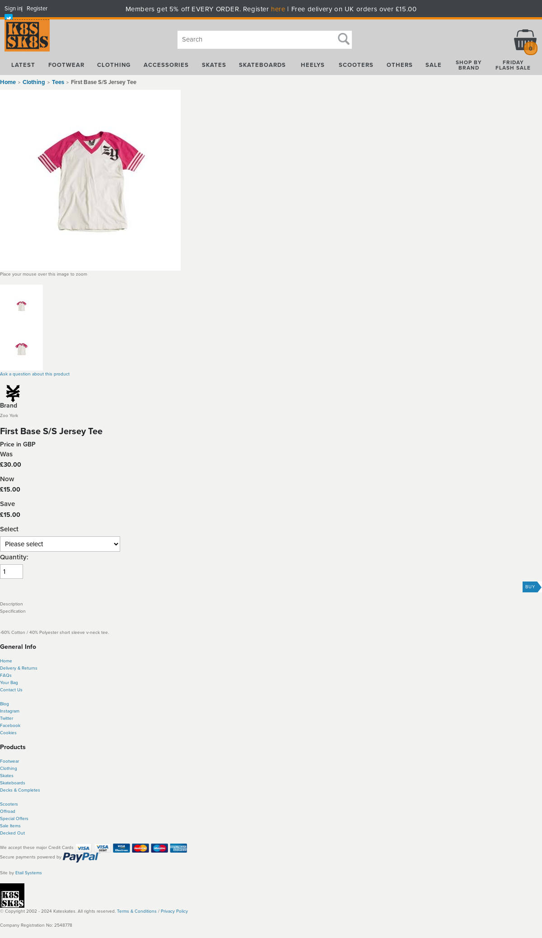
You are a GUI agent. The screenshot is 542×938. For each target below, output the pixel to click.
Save (7, 504)
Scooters (9, 804)
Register (37, 8)
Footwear (9, 761)
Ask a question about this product (35, 374)
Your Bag (9, 682)
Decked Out (12, 833)
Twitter (6, 718)
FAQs (6, 675)
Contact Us (11, 690)
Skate (5, 783)
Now (7, 479)
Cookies (8, 733)
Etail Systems (28, 873)
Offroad (7, 811)
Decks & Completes (20, 790)
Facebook (10, 725)
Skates (7, 776)
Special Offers (14, 818)
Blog (4, 704)
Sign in (13, 8)
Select (9, 529)
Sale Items (10, 826)
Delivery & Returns (18, 668)
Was (6, 454)
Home (8, 82)
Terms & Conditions (137, 911)
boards (18, 783)
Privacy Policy (174, 911)
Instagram (9, 711)
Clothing (8, 768)
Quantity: (14, 557)
